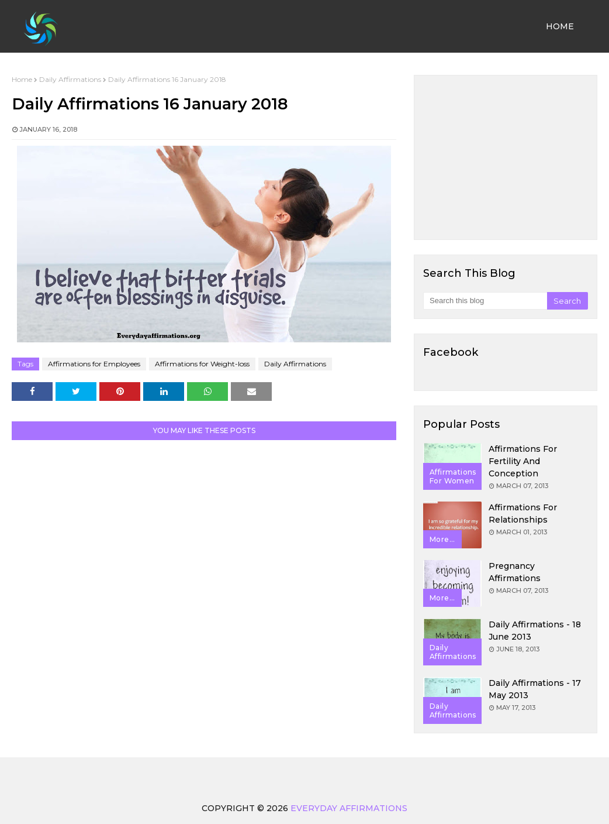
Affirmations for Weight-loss (202, 363)
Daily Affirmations (70, 79)
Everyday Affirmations (348, 808)
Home (22, 79)
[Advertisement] (505, 157)
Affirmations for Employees (94, 363)
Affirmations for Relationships (523, 513)
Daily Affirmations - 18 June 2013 (535, 630)
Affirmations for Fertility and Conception (523, 461)
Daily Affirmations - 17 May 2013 (535, 689)
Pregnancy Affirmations (515, 572)
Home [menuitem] (560, 26)
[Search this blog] (485, 301)
